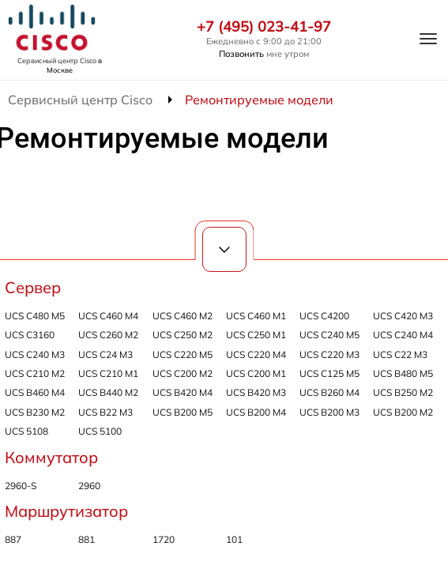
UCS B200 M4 (256, 412)
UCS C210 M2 (35, 373)
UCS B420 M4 (182, 392)
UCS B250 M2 (403, 392)
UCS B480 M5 (403, 373)
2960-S (20, 486)
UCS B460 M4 (35, 392)
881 (86, 539)
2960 (89, 486)
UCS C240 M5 (329, 335)
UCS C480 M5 (35, 316)
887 (13, 539)
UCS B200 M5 (182, 412)
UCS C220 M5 (182, 354)
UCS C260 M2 (108, 335)
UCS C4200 (324, 316)
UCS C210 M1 (108, 373)
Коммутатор (51, 457)
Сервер (33, 287)
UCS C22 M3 (400, 354)
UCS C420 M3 (403, 316)
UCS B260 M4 (329, 392)
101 (234, 539)
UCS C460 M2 (182, 316)
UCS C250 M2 (182, 335)
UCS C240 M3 (35, 354)
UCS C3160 (30, 335)
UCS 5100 (100, 431)
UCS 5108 (26, 431)
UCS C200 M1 (256, 373)
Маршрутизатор (66, 511)
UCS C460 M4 (108, 316)
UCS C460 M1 (256, 316)
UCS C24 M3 (105, 354)
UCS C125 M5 (329, 373)
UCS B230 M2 (35, 412)
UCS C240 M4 (403, 335)
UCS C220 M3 (329, 354)
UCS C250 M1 (256, 335)
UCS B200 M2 (403, 412)
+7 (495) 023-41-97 (264, 27)
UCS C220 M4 (256, 354)
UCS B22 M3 (105, 412)
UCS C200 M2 (182, 373)
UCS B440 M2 (108, 392)
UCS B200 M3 (329, 412)
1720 (163, 539)
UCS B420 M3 (256, 392)
